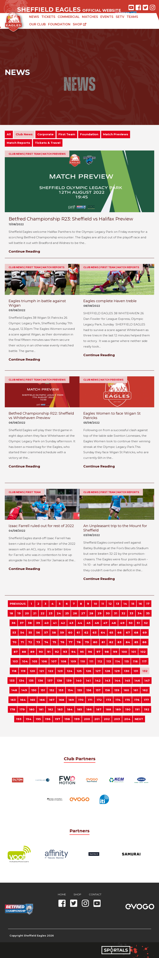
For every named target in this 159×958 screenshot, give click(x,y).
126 (88, 671)
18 (11, 613)
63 (95, 632)
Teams (132, 17)
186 (89, 709)
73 (38, 642)
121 (41, 671)
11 (102, 603)
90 (41, 652)
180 (31, 709)
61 (78, 632)
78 (79, 642)
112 (100, 661)
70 (14, 642)
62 (86, 632)
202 (107, 719)
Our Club (37, 24)
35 (148, 613)
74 (46, 642)
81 (103, 642)
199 (77, 719)
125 (79, 671)
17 (147, 603)
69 (145, 632)
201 (97, 719)
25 (67, 613)
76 (62, 642)
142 (98, 680)
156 (88, 690)
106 (44, 661)
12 (110, 603)
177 (146, 700)
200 (87, 719)
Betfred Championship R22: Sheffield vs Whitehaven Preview (41, 415)
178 (12, 709)
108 (63, 661)
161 (135, 690)
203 (117, 719)
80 (95, 642)
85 (136, 642)
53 (14, 632)
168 (61, 700)
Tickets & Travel (48, 143)
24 (59, 613)
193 (18, 719)
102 (143, 652)
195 (38, 719)
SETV (120, 17)
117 (144, 661)
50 (131, 623)
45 (88, 623)
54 (22, 632)
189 (118, 709)
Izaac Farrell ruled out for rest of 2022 (41, 526)
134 (21, 680)
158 (107, 690)
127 (98, 671)
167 (51, 700)
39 (38, 623)
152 (51, 690)
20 (27, 613)
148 (14, 690)
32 (123, 613)
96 (90, 652)
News (34, 17)
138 (59, 680)
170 (81, 700)
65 (111, 632)
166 (42, 700)
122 (50, 671)
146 (137, 680)
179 (22, 709)
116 (135, 661)
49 (122, 623)
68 (136, 632)
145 (127, 680)
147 (147, 680)
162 (145, 690)
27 (83, 613)
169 (71, 700)
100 (124, 652)
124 (69, 671)
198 (67, 719)
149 (24, 690)
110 (82, 661)
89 (32, 652)
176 (136, 700)
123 (60, 671)
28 (91, 613)
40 (46, 623)
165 (32, 700)
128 (107, 671)
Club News (24, 134)
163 (13, 700)
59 (62, 632)
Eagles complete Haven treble (110, 301)
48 (113, 623)
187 (98, 709)
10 (95, 603)
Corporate (45, 134)
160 (126, 690)
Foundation (59, 24)
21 (34, 613)
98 (107, 652)
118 (14, 671)
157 (98, 690)
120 (32, 671)
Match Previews (115, 134)
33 (131, 613)
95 (82, 652)
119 (23, 671)
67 (128, 632)
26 (75, 613)
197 (57, 719)
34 (140, 613)
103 (15, 661)
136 (40, 680)
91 (49, 652)
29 (100, 613)
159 (116, 690)
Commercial (69, 17)
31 (115, 613)
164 (23, 700)
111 (91, 661)
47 (105, 623)
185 (79, 709)
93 (65, 652)
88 (24, 652)
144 (117, 680)
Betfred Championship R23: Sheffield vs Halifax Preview (71, 219)
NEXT (139, 719)
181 (41, 709)
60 (70, 632)
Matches (90, 17)
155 (79, 690)
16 (140, 603)
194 (28, 719)
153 (60, 690)
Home (62, 894)
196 (48, 719)
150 (33, 690)
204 (127, 719)
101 (133, 652)
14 (125, 603)
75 (54, 642)
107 (54, 661)
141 (88, 680)
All (9, 134)
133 (12, 680)
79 (87, 642)
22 (42, 613)
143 (107, 680)
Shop (79, 24)
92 (57, 652)
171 (90, 700)
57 (46, 632)
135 (31, 680)
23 (50, 613)
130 (126, 671)
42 (63, 623)
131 (136, 671)
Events (106, 17)
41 (55, 623)
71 (22, 642)
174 (118, 700)
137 (49, 680)
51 (138, 623)
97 (98, 652)
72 (30, 642)
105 (34, 661)
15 (132, 603)
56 (38, 632)
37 (22, 623)
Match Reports (18, 143)
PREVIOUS (18, 603)
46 (97, 623)
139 (69, 680)
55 (30, 632)
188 (108, 709)
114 (117, 661)
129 (117, 671)
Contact (95, 894)
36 (13, 623)
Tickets (48, 17)
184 (70, 709)
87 (16, 652)
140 (79, 680)
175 (127, 700)
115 (126, 661)
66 (119, 632)
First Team (66, 134)
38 (30, 623)
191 (137, 709)
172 (99, 700)
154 (70, 690)
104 (25, 661)
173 (108, 700)
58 (54, 632)
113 (108, 661)
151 (43, 690)
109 (73, 661)
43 (71, 623)
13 (117, 603)
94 (73, 652)
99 (115, 652)
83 (119, 642)
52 (146, 623)
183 (60, 709)
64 (103, 632)
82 (111, 642)
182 (50, 709)
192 (146, 709)
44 (80, 623)
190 (128, 709)
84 (128, 642)
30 (108, 613)
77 (70, 642)
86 (144, 642)
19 (19, 613)
